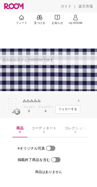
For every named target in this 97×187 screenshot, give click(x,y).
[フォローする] (67, 109)
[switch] (50, 148)
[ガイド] (66, 6)
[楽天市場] (85, 6)
